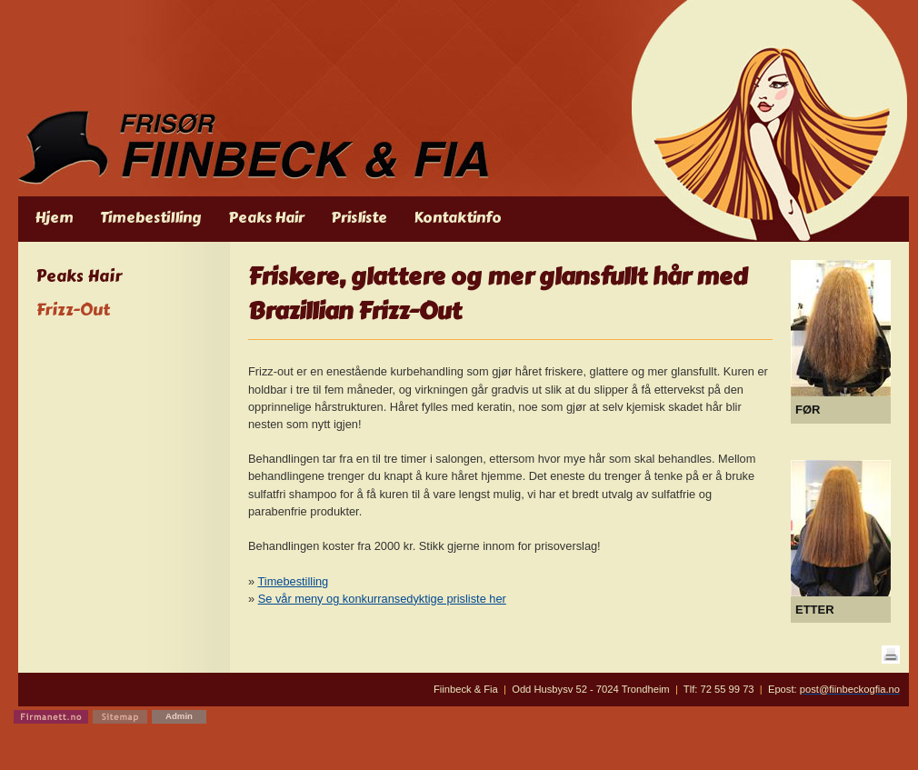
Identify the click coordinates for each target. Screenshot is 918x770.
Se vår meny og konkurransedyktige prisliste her (382, 598)
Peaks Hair (79, 277)
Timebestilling (292, 581)
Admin (179, 716)
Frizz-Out (73, 310)
